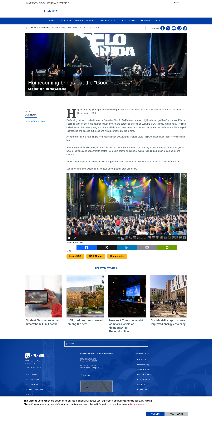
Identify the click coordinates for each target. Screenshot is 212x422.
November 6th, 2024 (50, 27)
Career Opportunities (35, 389)
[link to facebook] (162, 28)
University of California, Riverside (47, 3)
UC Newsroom (142, 389)
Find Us (96, 383)
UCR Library (31, 375)
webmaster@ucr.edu (94, 367)
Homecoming (117, 256)
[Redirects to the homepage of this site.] (27, 28)
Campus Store (32, 384)
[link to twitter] (168, 28)
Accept (155, 414)
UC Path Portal (143, 379)
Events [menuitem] (159, 21)
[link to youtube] (174, 28)
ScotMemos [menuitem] (128, 21)
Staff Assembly (143, 384)
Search (176, 2)
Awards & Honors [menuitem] (85, 21)
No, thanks (177, 414)
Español (29, 394)
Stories (34, 27)
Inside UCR (59, 10)
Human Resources (144, 374)
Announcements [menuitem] (109, 21)
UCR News (141, 360)
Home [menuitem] (52, 21)
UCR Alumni (95, 256)
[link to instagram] (179, 28)
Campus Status (32, 380)
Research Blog (142, 365)
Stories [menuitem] (63, 21)
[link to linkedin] (185, 28)
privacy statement (137, 404)
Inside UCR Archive (145, 370)
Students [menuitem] (145, 21)
